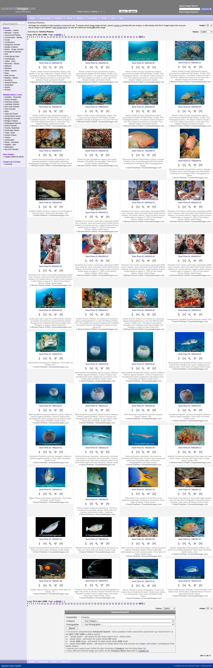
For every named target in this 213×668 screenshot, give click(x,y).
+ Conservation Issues (12, 116)
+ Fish (5, 54)
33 (110, 37)
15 (57, 37)
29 (98, 37)
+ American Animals (11, 102)
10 (42, 37)
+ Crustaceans (9, 42)
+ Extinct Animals (10, 126)
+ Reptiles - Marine (10, 78)
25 (86, 37)
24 (83, 37)
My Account (44, 18)
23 (80, 37)
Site (121, 18)
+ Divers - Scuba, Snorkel (13, 49)
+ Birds (6, 111)
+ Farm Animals (9, 109)
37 (122, 37)
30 (101, 37)
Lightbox (94, 11)
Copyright (18, 666)
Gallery (80, 18)
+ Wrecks (7, 90)
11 (45, 37)
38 (125, 37)
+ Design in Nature (10, 47)
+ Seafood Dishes (10, 83)
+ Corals (6, 40)
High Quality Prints (60, 28)
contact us (118, 25)
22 (77, 37)
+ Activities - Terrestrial (12, 97)
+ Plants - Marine (10, 71)
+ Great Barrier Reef (11, 56)
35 (116, 37)
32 (107, 37)
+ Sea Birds (7, 80)
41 (134, 37)
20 (71, 37)
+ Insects (6, 137)
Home (32, 18)
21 (74, 37)
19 (69, 37)
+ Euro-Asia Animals (11, 107)
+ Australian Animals (11, 104)
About (69, 18)
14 (54, 37)
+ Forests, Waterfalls (11, 128)
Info (113, 18)
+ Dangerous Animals (11, 45)
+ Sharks (6, 87)
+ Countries (7, 164)
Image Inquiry (83, 11)
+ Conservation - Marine (12, 37)
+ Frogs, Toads (9, 133)
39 (128, 37)
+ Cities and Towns (10, 114)
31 (104, 37)
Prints (104, 18)
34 (113, 37)
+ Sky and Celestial (10, 149)
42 (137, 37)
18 (66, 37)
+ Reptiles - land (9, 145)
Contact (58, 18)
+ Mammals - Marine (11, 64)
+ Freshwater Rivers (11, 130)
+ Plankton (7, 68)
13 (51, 37)
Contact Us (143, 651)
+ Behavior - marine (11, 33)
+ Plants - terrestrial (10, 142)
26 (89, 37)
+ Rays (6, 73)
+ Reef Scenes (9, 75)
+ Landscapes (8, 140)
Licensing (92, 18)
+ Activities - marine (10, 30)
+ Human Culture (10, 135)
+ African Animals (10, 99)
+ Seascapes (8, 85)
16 (60, 37)
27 (92, 37)
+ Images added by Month (13, 157)
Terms (12, 666)
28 (95, 37)
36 (119, 37)
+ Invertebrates (9, 59)
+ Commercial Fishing (11, 35)
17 (63, 37)
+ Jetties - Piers (9, 61)
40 (131, 37)
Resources (5, 666)
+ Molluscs (7, 66)
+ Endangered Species (12, 52)
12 (48, 37)
